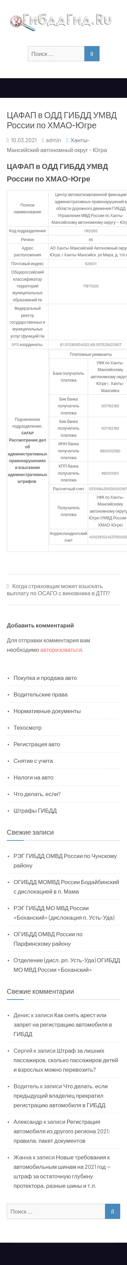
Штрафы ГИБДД (35, 810)
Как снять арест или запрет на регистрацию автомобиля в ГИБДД (63, 1024)
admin (53, 139)
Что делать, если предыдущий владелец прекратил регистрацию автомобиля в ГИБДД (61, 1095)
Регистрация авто (37, 744)
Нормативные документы (47, 710)
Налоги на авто (34, 777)
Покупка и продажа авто (45, 677)
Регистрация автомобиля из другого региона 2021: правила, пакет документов (62, 1131)
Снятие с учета (33, 760)
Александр (28, 1121)
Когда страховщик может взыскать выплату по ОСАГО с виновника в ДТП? (58, 589)
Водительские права (41, 694)
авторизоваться (61, 649)
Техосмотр (28, 727)
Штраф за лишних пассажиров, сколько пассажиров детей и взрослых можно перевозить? (66, 1060)
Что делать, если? (37, 793)
